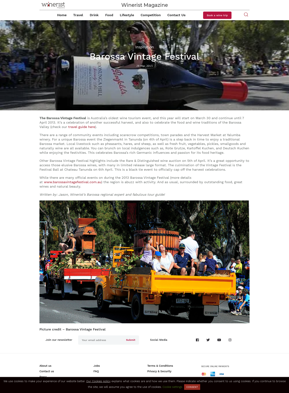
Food (109, 15)
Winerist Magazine (144, 5)
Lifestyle (127, 15)
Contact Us (176, 15)
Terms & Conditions (160, 365)
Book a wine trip (217, 15)
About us (45, 365)
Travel (78, 15)
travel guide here (81, 127)
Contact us (46, 371)
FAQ (96, 371)
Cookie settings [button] (172, 387)
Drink (94, 15)
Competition (151, 15)
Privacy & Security (159, 371)
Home (62, 15)
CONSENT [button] (192, 387)
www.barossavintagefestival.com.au (72, 182)
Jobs (96, 365)
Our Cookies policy (98, 381)
